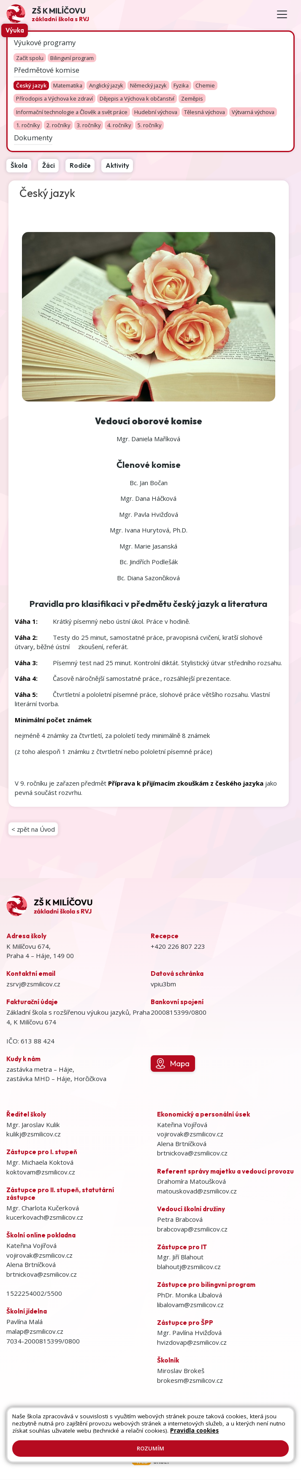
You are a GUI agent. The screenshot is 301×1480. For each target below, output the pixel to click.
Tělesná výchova (204, 112)
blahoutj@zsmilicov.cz (189, 1267)
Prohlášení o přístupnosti (115, 1432)
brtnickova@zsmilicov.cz (41, 1274)
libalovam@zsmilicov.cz (190, 1305)
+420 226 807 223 (178, 946)
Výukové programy (45, 42)
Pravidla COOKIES (179, 1432)
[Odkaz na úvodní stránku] (47, 14)
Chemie (205, 85)
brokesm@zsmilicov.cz (190, 1380)
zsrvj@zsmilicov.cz (33, 984)
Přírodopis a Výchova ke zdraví (54, 99)
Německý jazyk (148, 85)
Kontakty (221, 1424)
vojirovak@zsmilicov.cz (39, 1255)
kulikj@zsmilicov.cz (33, 1134)
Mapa (173, 1064)
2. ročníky (58, 125)
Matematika (67, 85)
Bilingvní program (72, 58)
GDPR (216, 1432)
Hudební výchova (155, 112)
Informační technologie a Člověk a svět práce (71, 112)
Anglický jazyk (106, 85)
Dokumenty (33, 137)
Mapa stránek (184, 1424)
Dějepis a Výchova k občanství (137, 99)
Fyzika (181, 85)
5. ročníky (149, 125)
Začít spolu (29, 58)
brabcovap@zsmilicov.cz (192, 1229)
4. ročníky (119, 125)
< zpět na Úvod (33, 829)
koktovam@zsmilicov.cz (40, 1172)
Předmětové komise (46, 69)
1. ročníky (28, 125)
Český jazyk (31, 85)
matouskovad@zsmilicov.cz (197, 1191)
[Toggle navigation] (282, 14)
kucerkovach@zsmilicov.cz (44, 1218)
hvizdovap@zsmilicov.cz (192, 1342)
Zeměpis (192, 99)
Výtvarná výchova (253, 112)
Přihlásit (250, 1424)
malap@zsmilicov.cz (34, 1331)
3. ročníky (88, 125)
